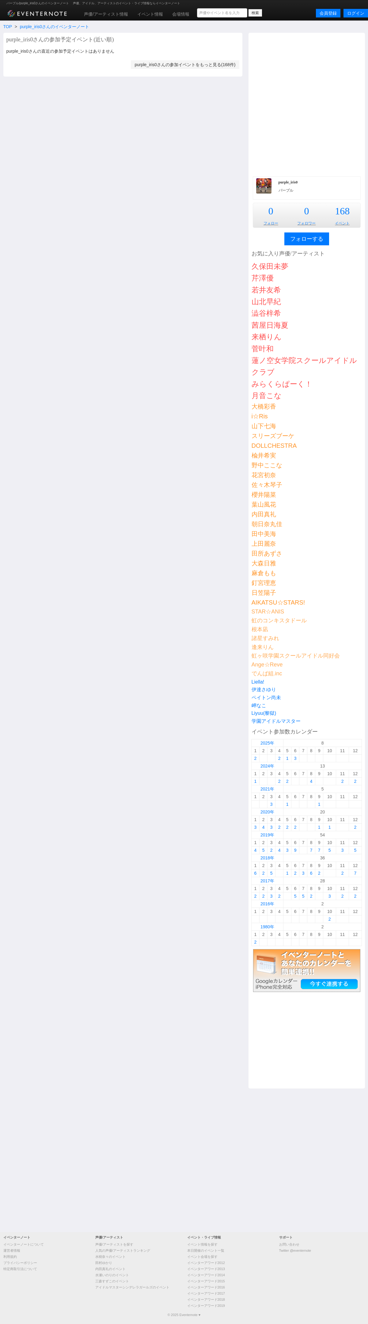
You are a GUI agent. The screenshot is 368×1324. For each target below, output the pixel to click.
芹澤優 (263, 278)
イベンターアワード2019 (206, 1305)
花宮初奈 (264, 475)
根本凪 (260, 629)
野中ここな (267, 465)
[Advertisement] (82, 104)
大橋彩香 (264, 406)
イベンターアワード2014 (206, 1275)
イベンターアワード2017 (206, 1293)
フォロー (271, 223)
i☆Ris (260, 416)
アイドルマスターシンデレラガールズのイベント (132, 1287)
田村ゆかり (103, 1263)
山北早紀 (266, 301)
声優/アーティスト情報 (106, 14)
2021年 (267, 788)
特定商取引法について (20, 1269)
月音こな (267, 395)
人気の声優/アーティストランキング (122, 1250)
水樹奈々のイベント (110, 1256)
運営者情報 (11, 1250)
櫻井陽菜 (264, 494)
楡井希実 (264, 455)
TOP (7, 26)
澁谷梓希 (266, 313)
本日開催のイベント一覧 (205, 1250)
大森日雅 (264, 563)
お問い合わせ (289, 1244)
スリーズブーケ (273, 435)
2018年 (267, 857)
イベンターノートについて (23, 1244)
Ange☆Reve (267, 665)
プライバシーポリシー (20, 1263)
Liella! (258, 682)
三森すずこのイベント (112, 1281)
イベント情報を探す (202, 1244)
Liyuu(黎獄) (264, 713)
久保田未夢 (270, 266)
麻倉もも (264, 573)
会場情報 (180, 14)
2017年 (267, 880)
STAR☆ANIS (268, 612)
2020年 (267, 811)
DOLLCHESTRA (274, 445)
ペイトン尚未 (266, 697)
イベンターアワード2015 (206, 1281)
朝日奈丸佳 (267, 524)
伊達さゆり (264, 689)
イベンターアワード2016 (206, 1287)
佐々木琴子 (267, 484)
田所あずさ (267, 553)
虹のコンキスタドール (279, 620)
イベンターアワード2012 (206, 1263)
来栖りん (267, 337)
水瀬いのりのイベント (112, 1275)
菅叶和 (263, 349)
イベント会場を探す (202, 1256)
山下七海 (264, 426)
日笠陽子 (264, 592)
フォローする (306, 239)
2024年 (267, 766)
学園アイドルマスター (276, 721)
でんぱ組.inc (267, 673)
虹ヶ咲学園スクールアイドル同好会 (296, 656)
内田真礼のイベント (110, 1269)
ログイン (355, 13)
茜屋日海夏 (270, 325)
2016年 (267, 903)
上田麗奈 (264, 543)
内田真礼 (264, 514)
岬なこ (259, 705)
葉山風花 (264, 504)
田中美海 (264, 533)
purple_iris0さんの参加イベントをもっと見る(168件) (185, 64)
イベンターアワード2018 (206, 1299)
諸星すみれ (265, 638)
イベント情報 (150, 14)
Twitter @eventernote (295, 1250)
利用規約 (10, 1256)
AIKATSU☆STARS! (278, 602)
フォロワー (306, 223)
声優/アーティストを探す (114, 1244)
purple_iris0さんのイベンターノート (54, 26)
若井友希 (266, 290)
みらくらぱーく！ (282, 384)
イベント (342, 223)
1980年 (267, 926)
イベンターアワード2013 (206, 1269)
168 (342, 211)
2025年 (267, 743)
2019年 (267, 834)
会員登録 (328, 13)
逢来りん (263, 647)
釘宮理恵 (264, 582)
